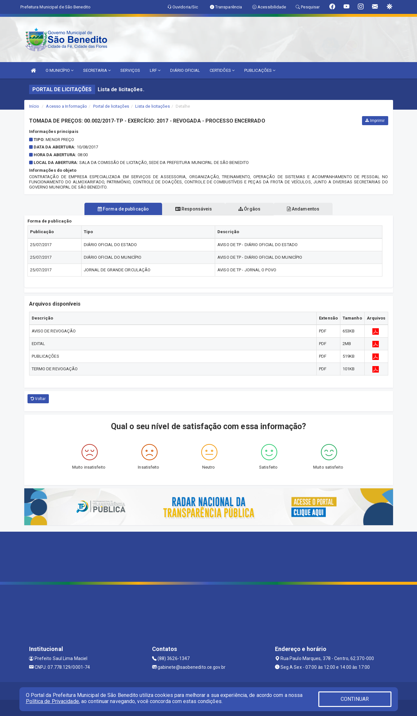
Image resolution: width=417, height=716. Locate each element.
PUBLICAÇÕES (259, 70)
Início (34, 106)
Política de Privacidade (52, 701)
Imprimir (375, 120)
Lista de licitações (152, 106)
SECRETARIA (97, 70)
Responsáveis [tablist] (193, 209)
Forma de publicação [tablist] (122, 209)
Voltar (38, 398)
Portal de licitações (111, 106)
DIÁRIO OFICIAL (185, 70)
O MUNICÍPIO (59, 70)
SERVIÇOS (130, 70)
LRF (155, 70)
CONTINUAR (355, 699)
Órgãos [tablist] (250, 209)
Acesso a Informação (66, 106)
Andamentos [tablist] (304, 209)
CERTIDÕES (222, 70)
